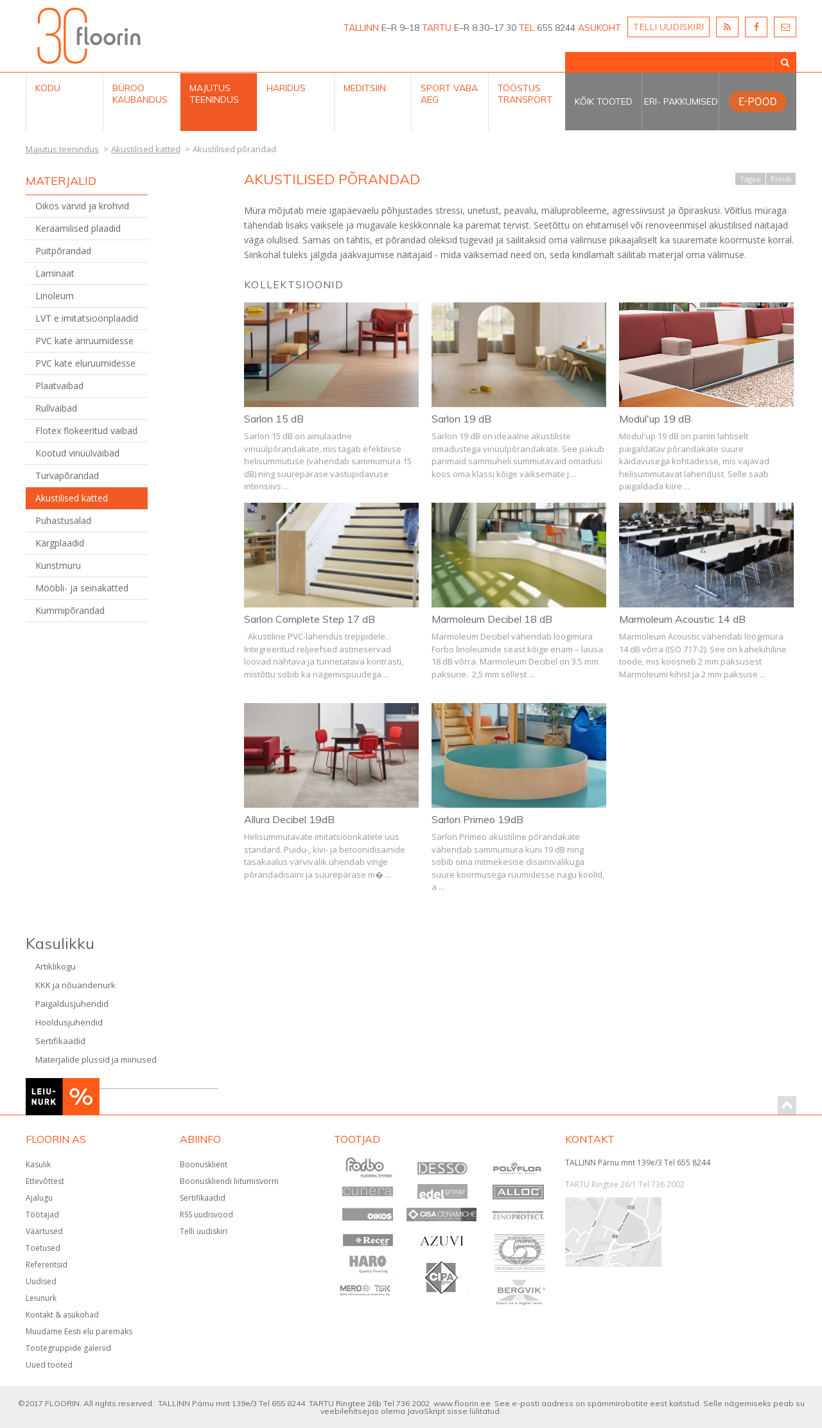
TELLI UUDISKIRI (668, 27)
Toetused (43, 1247)
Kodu (47, 88)
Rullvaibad (56, 408)
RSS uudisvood (206, 1214)
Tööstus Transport (525, 93)
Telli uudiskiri (203, 1231)
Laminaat (54, 273)
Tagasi (750, 179)
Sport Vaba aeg (449, 93)
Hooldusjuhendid (69, 1022)
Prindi (781, 179)
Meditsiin (365, 88)
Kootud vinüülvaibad (77, 453)
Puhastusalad (63, 520)
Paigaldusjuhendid (72, 1003)
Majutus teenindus (214, 93)
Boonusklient (203, 1164)
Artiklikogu (55, 966)
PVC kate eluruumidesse (85, 363)
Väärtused (44, 1231)
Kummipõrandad (70, 610)
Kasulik (38, 1164)
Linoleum (54, 296)
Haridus (286, 88)
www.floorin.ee (462, 1403)
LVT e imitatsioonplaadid (86, 318)
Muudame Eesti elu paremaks (79, 1331)
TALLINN (361, 27)
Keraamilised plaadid (78, 228)
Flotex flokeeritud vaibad (86, 430)
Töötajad (42, 1214)
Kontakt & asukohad (62, 1314)
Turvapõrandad (67, 475)
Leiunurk (41, 1298)
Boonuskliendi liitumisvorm (229, 1181)
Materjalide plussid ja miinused (96, 1059)
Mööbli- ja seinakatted (81, 588)
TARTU (436, 27)
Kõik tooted (604, 101)
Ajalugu (39, 1197)
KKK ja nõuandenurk (75, 985)
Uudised (41, 1281)
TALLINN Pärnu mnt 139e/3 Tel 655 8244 (637, 1162)
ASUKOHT (599, 27)
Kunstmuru (58, 565)
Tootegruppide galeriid (68, 1348)
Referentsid (46, 1264)
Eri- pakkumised (681, 101)
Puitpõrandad (63, 251)
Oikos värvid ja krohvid (82, 206)
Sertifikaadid (60, 1041)
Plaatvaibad (59, 385)
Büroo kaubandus (140, 93)
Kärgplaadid (59, 543)
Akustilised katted (71, 498)
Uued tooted (49, 1364)
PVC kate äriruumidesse (84, 341)
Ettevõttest (45, 1181)
